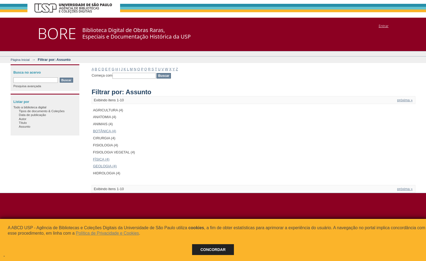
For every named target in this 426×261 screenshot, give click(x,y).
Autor (22, 119)
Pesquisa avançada (27, 86)
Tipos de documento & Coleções (41, 111)
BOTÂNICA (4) (104, 131)
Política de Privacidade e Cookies (107, 233)
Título (23, 122)
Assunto (24, 126)
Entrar (384, 25)
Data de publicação (32, 115)
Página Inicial (20, 59)
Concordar (213, 249)
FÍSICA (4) (101, 159)
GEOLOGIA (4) (105, 166)
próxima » (405, 100)
